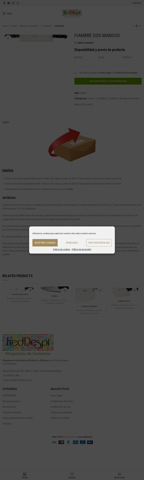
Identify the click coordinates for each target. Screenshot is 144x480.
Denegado (72, 242)
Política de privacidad (81, 249)
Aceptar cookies (45, 242)
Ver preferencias (99, 242)
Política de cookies (61, 249)
